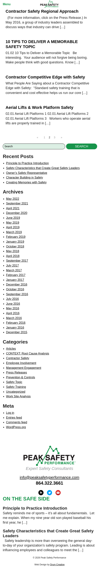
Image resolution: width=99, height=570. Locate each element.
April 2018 (13, 256)
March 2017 (14, 270)
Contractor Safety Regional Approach (42, 11)
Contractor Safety (17, 358)
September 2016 (17, 294)
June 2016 (13, 303)
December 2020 (16, 213)
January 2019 (15, 241)
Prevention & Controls (20, 377)
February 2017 (15, 275)
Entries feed (14, 417)
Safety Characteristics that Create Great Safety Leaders (43, 168)
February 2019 (15, 236)
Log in (10, 412)
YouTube (58, 492)
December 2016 (16, 284)
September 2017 (17, 260)
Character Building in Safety (24, 177)
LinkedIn (41, 492)
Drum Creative (57, 564)
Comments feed (16, 422)
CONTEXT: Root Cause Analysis (27, 353)
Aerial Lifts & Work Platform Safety (39, 107)
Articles (11, 348)
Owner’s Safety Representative (26, 172)
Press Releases (16, 372)
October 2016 (15, 289)
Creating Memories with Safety (26, 182)
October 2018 (15, 246)
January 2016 (15, 327)
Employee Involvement (21, 363)
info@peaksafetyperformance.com (49, 477)
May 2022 (12, 198)
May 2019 (12, 222)
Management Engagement (23, 367)
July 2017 (12, 265)
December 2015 (16, 332)
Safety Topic (14, 382)
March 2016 (14, 318)
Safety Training (16, 386)
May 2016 (12, 308)
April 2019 (13, 227)
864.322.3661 (49, 483)
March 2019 (14, 232)
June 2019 (13, 217)
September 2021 (17, 203)
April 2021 (13, 208)
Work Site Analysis (18, 396)
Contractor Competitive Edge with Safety (45, 77)
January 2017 (15, 279)
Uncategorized (15, 391)
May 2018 (12, 251)
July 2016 (12, 298)
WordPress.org (16, 427)
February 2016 (15, 322)
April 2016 (13, 313)
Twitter (49, 492)
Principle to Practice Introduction (27, 163)
